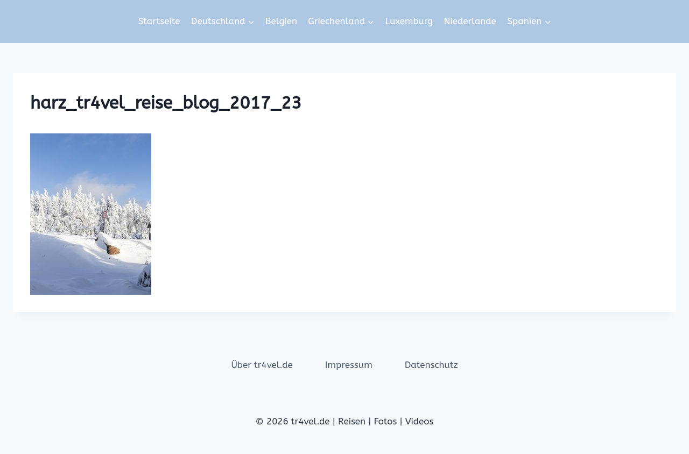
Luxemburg (409, 21)
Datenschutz (431, 364)
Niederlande (470, 21)
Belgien (281, 21)
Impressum (348, 364)
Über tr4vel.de (261, 364)
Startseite (159, 21)
